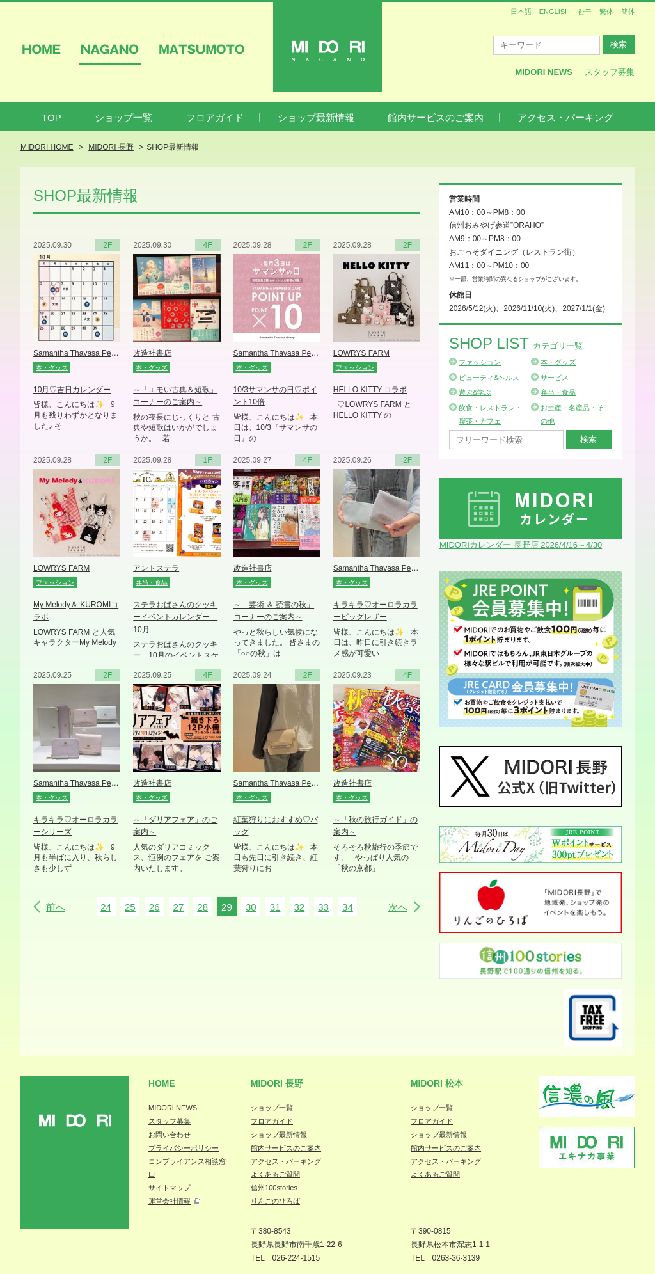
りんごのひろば (275, 1201)
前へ (55, 907)
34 (347, 907)
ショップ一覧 (123, 117)
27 (178, 907)
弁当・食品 (558, 392)
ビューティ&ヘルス (489, 377)
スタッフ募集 (610, 72)
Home (161, 1083)
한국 (585, 11)
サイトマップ (169, 1187)
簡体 (628, 11)
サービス (555, 377)
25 (130, 907)
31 (275, 907)
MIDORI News (543, 72)
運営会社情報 (169, 1201)
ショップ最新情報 (316, 117)
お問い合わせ (169, 1134)
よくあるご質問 (275, 1174)
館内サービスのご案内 (436, 117)
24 (105, 907)
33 (323, 907)
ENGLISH (554, 11)
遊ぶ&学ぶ (475, 392)
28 (202, 907)
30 (251, 907)
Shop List (516, 343)
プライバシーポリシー (183, 1148)
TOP (51, 117)
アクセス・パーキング (565, 117)
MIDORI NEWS (172, 1107)
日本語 (521, 11)
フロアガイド (215, 117)
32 (299, 907)
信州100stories (274, 1187)
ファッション (480, 362)
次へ (397, 907)
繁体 (606, 11)
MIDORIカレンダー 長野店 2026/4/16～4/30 (520, 545)
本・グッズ (558, 362)
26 (154, 907)
